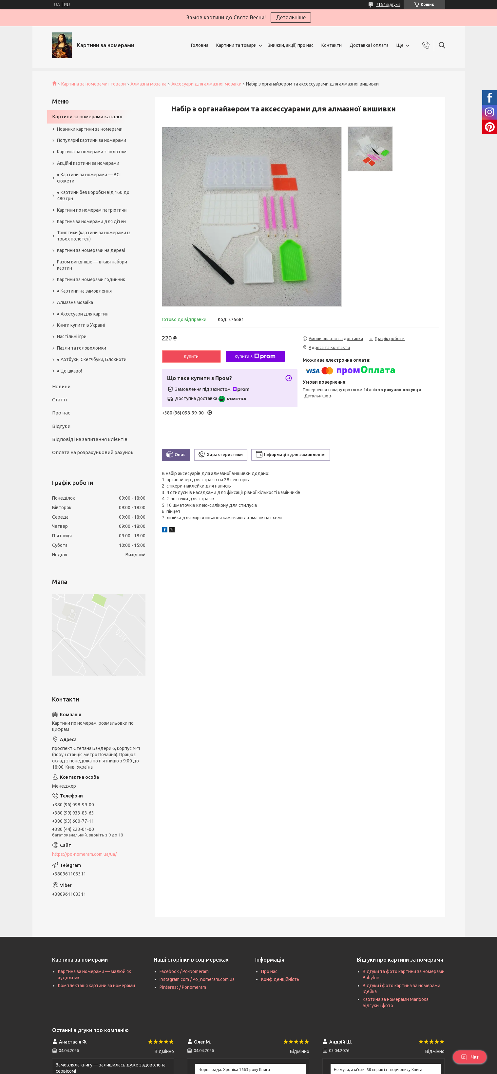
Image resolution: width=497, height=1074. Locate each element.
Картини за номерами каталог (87, 116)
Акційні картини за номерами (88, 163)
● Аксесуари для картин (82, 313)
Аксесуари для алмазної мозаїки (206, 83)
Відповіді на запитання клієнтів (89, 439)
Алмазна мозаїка (148, 83)
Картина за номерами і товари (93, 83)
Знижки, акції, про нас (291, 45)
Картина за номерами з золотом (91, 151)
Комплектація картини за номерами (96, 985)
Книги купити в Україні (81, 325)
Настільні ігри (71, 336)
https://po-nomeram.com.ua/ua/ (84, 854)
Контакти (331, 45)
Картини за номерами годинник (91, 279)
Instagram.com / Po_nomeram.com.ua (197, 979)
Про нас (61, 412)
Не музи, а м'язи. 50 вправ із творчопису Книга (378, 1069)
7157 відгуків (388, 4)
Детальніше (291, 17)
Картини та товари (236, 45)
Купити (191, 356)
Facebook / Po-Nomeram (184, 971)
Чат (470, 1057)
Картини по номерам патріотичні (92, 210)
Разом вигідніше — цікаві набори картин (92, 265)
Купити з (255, 356)
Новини (61, 386)
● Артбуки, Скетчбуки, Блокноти (91, 359)
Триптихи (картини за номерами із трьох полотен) (93, 235)
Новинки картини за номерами (90, 129)
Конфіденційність (280, 979)
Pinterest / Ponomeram (183, 987)
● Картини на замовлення (84, 291)
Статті (59, 399)
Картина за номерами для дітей (91, 221)
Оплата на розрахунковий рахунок (93, 452)
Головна (199, 45)
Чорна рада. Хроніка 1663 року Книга (234, 1069)
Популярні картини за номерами (91, 140)
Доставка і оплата (369, 45)
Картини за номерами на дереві (91, 250)
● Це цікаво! (69, 371)
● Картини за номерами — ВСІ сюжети (89, 177)
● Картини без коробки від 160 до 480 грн (93, 195)
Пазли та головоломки (81, 348)
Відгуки (61, 426)
